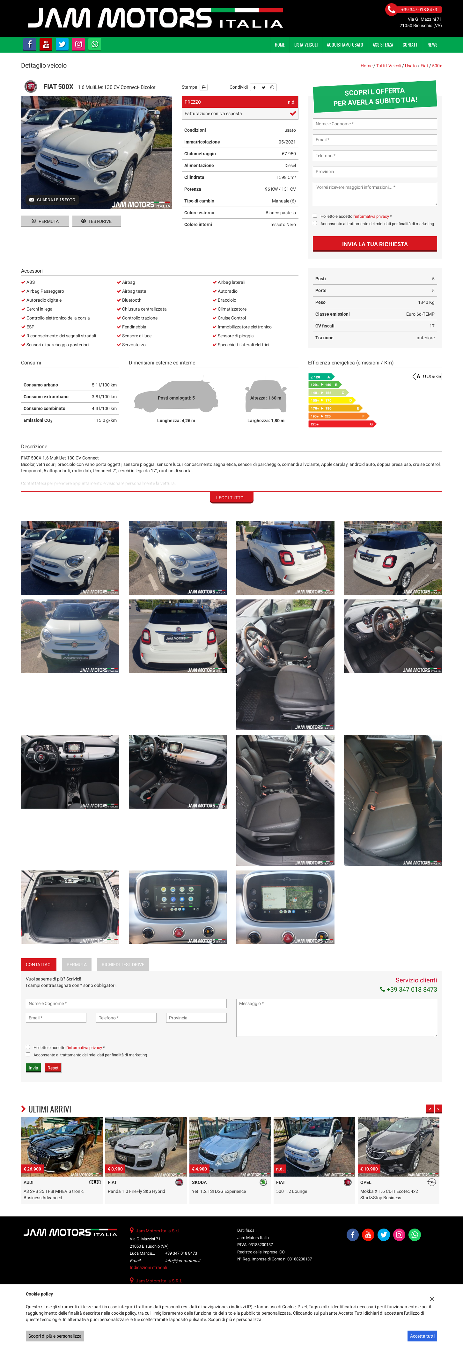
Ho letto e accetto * (356, 216)
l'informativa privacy (371, 216)
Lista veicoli (306, 44)
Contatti (411, 44)
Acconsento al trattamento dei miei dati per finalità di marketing (377, 223)
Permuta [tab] (77, 964)
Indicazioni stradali (148, 1267)
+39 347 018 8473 (408, 989)
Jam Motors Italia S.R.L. (160, 1280)
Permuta (45, 221)
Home (280, 44)
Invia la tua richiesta (375, 244)
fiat (424, 65)
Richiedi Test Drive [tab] (123, 964)
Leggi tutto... (231, 497)
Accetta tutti (422, 1336)
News (432, 44)
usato (411, 65)
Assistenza (383, 44)
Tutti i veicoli (388, 65)
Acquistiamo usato (345, 44)
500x (437, 65)
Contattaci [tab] (39, 964)
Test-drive (96, 221)
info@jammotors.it (182, 1260)
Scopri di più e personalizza (55, 1336)
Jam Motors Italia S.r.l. (158, 1230)
